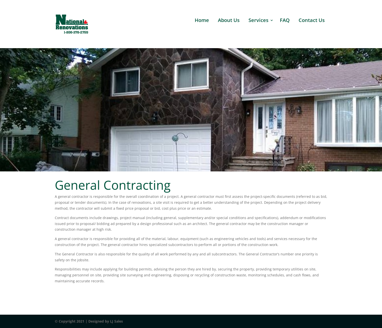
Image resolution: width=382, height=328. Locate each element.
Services (258, 21)
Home (202, 21)
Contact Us (312, 21)
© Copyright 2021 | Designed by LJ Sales (89, 321)
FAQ (285, 21)
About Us (229, 21)
